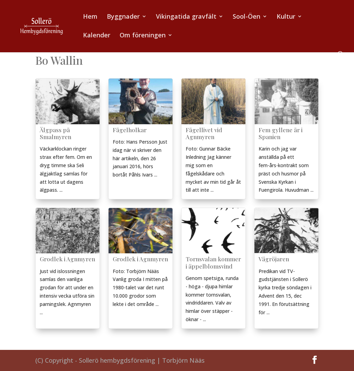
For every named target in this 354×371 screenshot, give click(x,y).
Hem (90, 17)
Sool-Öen (246, 17)
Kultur (286, 17)
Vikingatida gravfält (186, 17)
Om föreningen (143, 36)
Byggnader (123, 17)
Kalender (96, 36)
